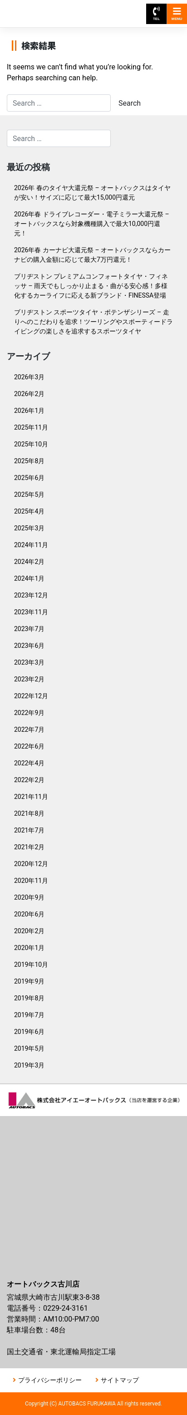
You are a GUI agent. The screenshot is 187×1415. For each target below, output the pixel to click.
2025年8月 (29, 461)
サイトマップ (120, 1380)
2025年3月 (29, 528)
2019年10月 (31, 964)
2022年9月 (29, 712)
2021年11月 (31, 796)
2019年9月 (29, 981)
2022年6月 (29, 746)
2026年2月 (29, 393)
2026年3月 (29, 377)
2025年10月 (31, 444)
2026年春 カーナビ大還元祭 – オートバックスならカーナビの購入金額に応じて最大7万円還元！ (92, 254)
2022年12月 (31, 696)
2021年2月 (29, 847)
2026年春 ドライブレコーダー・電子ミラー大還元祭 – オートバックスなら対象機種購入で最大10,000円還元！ (91, 224)
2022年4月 (29, 763)
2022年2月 (29, 779)
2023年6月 (29, 645)
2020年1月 (29, 947)
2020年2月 (29, 931)
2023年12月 (31, 595)
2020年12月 (31, 863)
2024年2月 (29, 561)
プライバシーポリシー (50, 1380)
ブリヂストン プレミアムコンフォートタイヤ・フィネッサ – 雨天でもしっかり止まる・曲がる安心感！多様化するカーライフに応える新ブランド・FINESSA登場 (91, 286)
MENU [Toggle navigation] (177, 14)
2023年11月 (31, 612)
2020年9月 (29, 897)
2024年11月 (31, 544)
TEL (156, 14)
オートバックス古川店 (49, 9)
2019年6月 (29, 1031)
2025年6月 (29, 477)
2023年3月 (29, 662)
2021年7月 (29, 830)
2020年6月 (29, 914)
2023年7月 (29, 628)
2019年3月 (29, 1065)
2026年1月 (29, 410)
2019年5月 (29, 1048)
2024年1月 (29, 578)
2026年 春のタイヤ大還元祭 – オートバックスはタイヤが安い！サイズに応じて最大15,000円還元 (92, 192)
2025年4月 (29, 511)
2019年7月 (29, 1014)
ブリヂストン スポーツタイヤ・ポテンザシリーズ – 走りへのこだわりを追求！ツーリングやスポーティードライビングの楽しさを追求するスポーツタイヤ (93, 321)
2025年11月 (31, 427)
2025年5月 (29, 494)
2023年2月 (29, 679)
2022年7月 (29, 729)
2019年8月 (29, 998)
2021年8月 (29, 813)
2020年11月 (31, 880)
